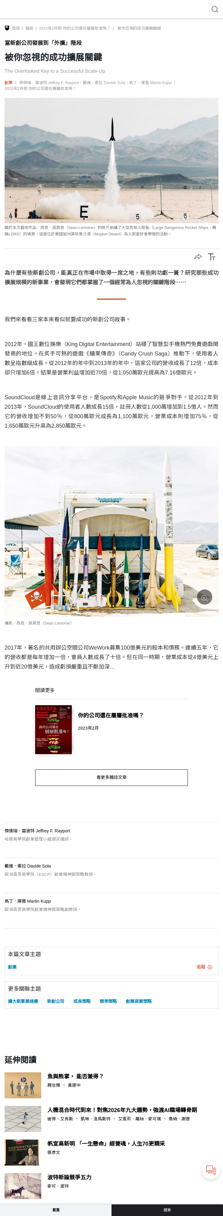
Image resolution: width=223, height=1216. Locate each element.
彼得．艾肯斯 (60, 1119)
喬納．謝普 (179, 1119)
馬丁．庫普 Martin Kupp (150, 82)
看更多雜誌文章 (111, 777)
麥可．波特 (58, 1186)
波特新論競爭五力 (69, 1177)
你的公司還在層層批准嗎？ (111, 716)
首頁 (16, 28)
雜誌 (29, 28)
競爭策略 (108, 1001)
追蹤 (204, 966)
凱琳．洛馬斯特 (96, 1119)
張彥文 (53, 1153)
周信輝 (53, 1085)
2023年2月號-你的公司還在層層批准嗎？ (75, 28)
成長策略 (81, 1001)
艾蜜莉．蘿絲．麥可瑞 (139, 1119)
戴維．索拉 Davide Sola (104, 82)
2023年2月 (88, 728)
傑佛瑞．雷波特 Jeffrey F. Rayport (49, 82)
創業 (9, 82)
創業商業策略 (139, 1001)
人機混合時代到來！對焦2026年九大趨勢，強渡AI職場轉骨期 (122, 1110)
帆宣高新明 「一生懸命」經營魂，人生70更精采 (106, 1144)
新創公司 (55, 1001)
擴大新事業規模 (23, 1001)
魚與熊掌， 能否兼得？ (75, 1077)
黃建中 (74, 1085)
